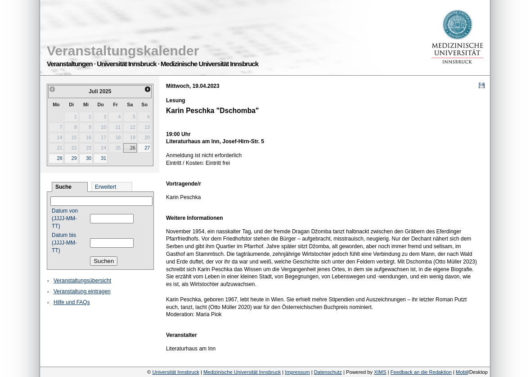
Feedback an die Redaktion (421, 372)
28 (59, 158)
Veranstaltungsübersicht (82, 280)
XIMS (380, 372)
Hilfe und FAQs (72, 302)
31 (103, 158)
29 (74, 158)
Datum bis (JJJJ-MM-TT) (64, 243)
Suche (63, 187)
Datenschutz (328, 372)
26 (132, 147)
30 (88, 158)
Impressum (297, 372)
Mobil (462, 372)
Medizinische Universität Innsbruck (242, 372)
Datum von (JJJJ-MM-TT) (65, 218)
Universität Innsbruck (175, 372)
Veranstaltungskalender (123, 50)
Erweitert (105, 187)
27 (147, 147)
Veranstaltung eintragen (82, 291)
